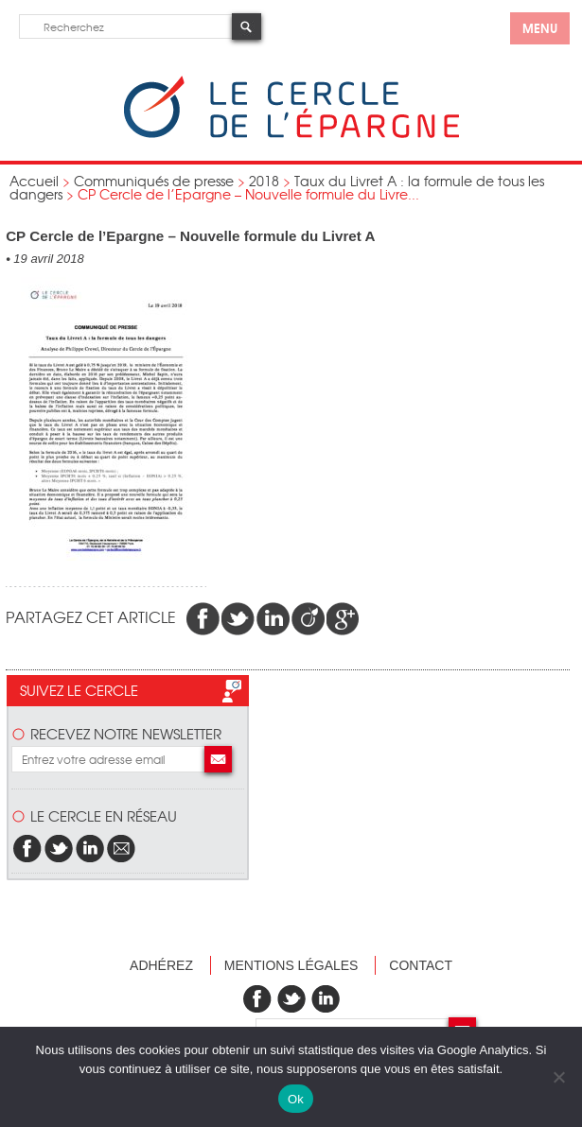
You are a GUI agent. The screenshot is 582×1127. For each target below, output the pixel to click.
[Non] (558, 1076)
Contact (420, 965)
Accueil (34, 180)
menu (539, 27)
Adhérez (161, 965)
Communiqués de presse (154, 180)
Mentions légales (291, 965)
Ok (296, 1099)
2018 (264, 180)
